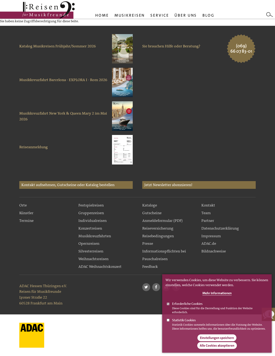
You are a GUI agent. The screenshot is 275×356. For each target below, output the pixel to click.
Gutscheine (152, 212)
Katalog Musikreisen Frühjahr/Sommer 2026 (57, 46)
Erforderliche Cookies (187, 304)
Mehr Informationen (217, 293)
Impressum (211, 236)
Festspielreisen (91, 205)
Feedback (150, 266)
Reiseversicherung (157, 228)
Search (269, 14)
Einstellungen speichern (217, 338)
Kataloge (149, 205)
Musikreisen (129, 15)
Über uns (185, 15)
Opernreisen (88, 243)
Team (206, 212)
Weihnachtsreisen (93, 258)
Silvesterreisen (90, 251)
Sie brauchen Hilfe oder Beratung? (171, 46)
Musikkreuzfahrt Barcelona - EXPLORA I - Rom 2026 (63, 79)
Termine (26, 220)
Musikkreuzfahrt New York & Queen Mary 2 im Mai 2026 (63, 116)
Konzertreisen (90, 228)
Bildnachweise (213, 251)
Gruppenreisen (91, 212)
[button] (146, 287)
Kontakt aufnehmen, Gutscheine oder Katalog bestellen (67, 184)
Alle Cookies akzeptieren (217, 345)
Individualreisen (92, 220)
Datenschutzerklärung (220, 228)
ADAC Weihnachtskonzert (100, 266)
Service (159, 15)
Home (102, 15)
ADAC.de (208, 243)
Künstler (26, 212)
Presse (147, 243)
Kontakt (208, 205)
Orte (23, 205)
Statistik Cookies (184, 320)
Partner (207, 220)
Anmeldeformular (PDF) (162, 220)
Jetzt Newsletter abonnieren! (168, 184)
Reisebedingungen (158, 236)
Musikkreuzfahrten (94, 236)
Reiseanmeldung (33, 147)
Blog (208, 15)
